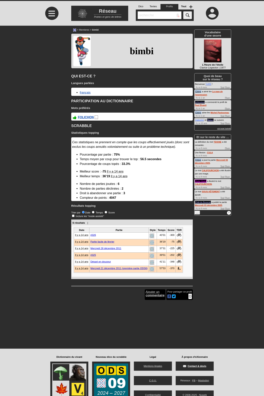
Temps (97, 212)
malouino (199, 120)
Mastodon (203, 380)
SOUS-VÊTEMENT (211, 191)
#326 (93, 235)
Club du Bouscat (203, 202)
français (85, 92)
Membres (84, 29)
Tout (222, 87)
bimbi (141, 51)
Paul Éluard (200, 105)
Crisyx (198, 91)
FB (193, 380)
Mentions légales (153, 366)
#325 (93, 255)
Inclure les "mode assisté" (88, 216)
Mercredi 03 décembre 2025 (208, 205)
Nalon (210, 120)
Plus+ (227, 87)
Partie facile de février (102, 241)
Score (110, 212)
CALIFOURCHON (210, 170)
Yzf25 (208, 84)
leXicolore (199, 102)
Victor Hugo (200, 181)
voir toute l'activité (224, 129)
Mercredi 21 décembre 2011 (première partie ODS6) (119, 268)
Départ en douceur (100, 261)
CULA (210, 152)
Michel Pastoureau (219, 112)
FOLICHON (86, 117)
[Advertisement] (51, 57)
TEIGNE (217, 142)
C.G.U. (153, 380)
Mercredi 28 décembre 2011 (105, 248)
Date (86, 212)
